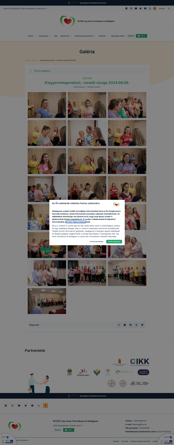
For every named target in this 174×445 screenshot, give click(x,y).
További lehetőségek (96, 241)
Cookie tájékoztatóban (76, 222)
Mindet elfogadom (114, 241)
